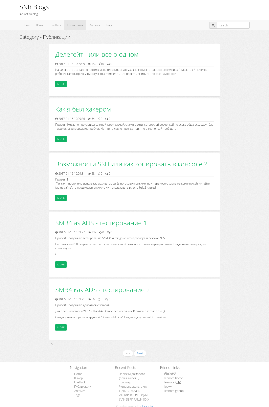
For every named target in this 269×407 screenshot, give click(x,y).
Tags (109, 25)
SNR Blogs (34, 6)
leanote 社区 (172, 381)
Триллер (124, 381)
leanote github (173, 389)
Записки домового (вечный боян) (131, 375)
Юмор (40, 25)
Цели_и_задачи (129, 389)
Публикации (75, 25)
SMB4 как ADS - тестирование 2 (102, 289)
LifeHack (55, 25)
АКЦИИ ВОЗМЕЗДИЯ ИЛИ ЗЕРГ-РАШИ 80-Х (136, 396)
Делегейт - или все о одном (96, 54)
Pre (128, 353)
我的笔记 (169, 373)
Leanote (147, 404)
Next (140, 353)
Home (26, 25)
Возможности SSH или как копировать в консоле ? (131, 164)
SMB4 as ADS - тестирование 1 (101, 222)
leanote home (173, 377)
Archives (94, 25)
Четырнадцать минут (133, 385)
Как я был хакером (83, 109)
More (61, 84)
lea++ (167, 385)
